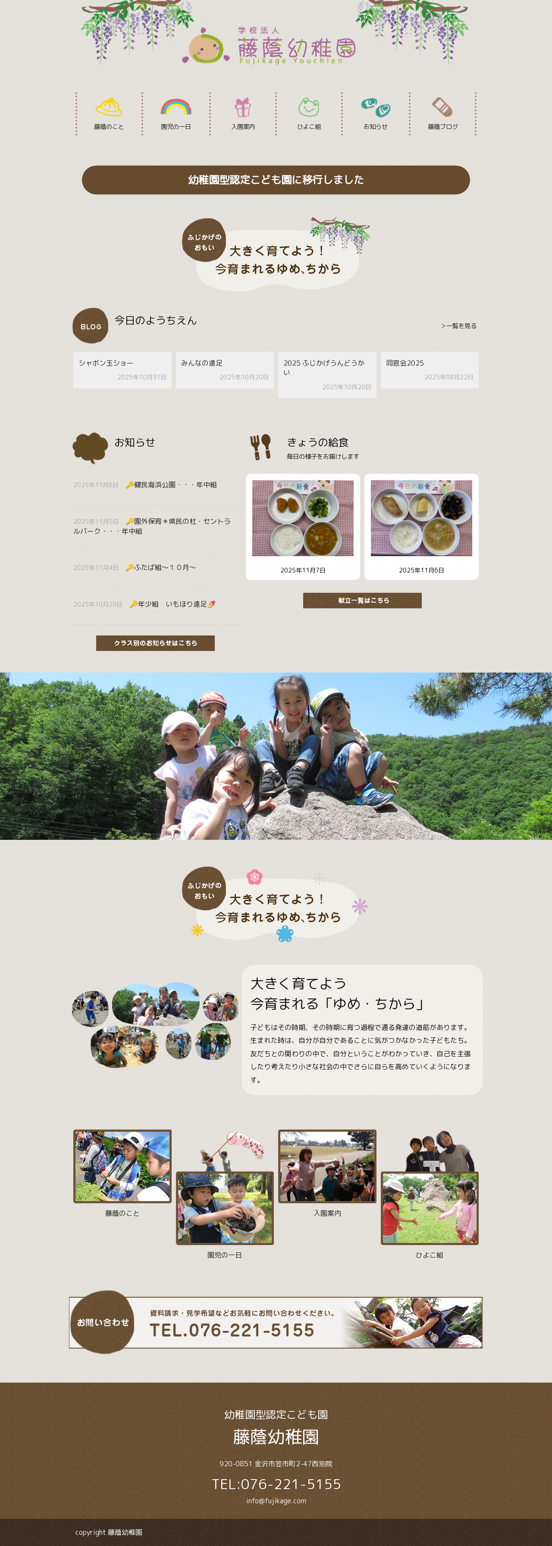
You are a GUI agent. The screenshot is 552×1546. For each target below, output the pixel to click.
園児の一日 (176, 114)
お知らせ (375, 114)
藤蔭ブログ (443, 114)
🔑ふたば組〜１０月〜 (160, 567)
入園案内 (243, 114)
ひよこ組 (309, 114)
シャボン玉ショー (106, 363)
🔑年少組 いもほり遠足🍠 (172, 604)
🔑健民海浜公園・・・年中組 (171, 484)
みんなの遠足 (202, 363)
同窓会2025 (405, 363)
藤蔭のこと (109, 114)
